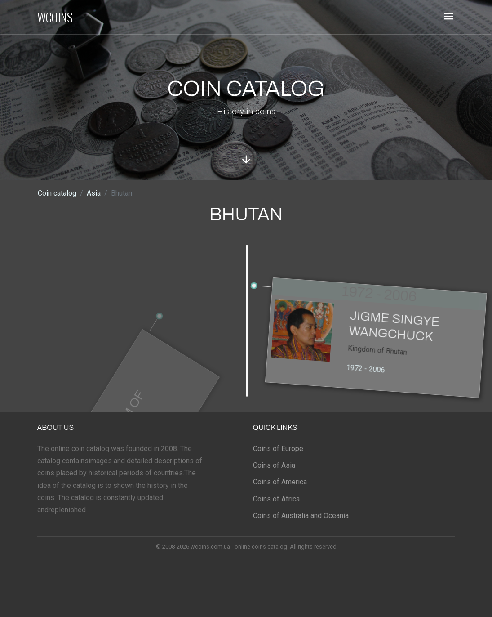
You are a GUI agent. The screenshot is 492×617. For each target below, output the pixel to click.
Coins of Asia (274, 465)
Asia (94, 193)
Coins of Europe (278, 448)
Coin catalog (57, 193)
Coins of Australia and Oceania (301, 515)
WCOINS (55, 17)
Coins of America (280, 482)
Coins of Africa (276, 499)
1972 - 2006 (366, 375)
